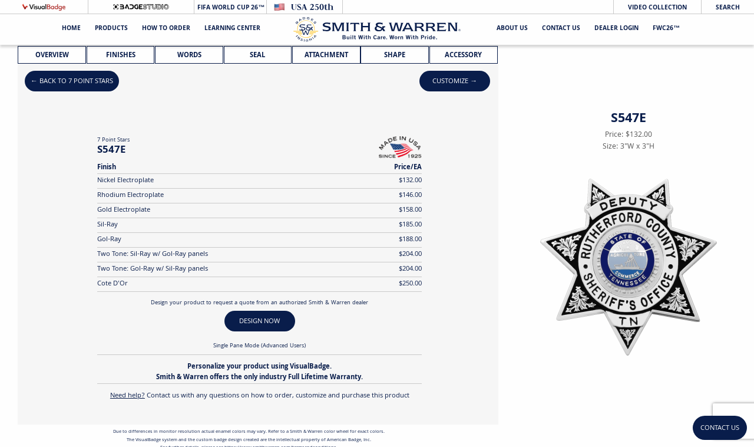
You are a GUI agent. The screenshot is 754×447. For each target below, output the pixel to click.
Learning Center (232, 29)
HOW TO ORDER (166, 29)
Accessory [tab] (463, 55)
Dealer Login (616, 29)
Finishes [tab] (120, 55)
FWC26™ (666, 29)
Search (728, 8)
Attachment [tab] (326, 55)
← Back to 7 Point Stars (72, 82)
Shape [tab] (394, 55)
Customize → (454, 82)
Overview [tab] (52, 55)
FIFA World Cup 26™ (230, 8)
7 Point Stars (113, 140)
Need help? (127, 396)
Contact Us (561, 29)
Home (71, 29)
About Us (512, 29)
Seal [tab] (257, 55)
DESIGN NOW (259, 322)
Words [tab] (189, 55)
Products (111, 29)
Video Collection (657, 8)
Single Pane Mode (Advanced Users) (259, 346)
